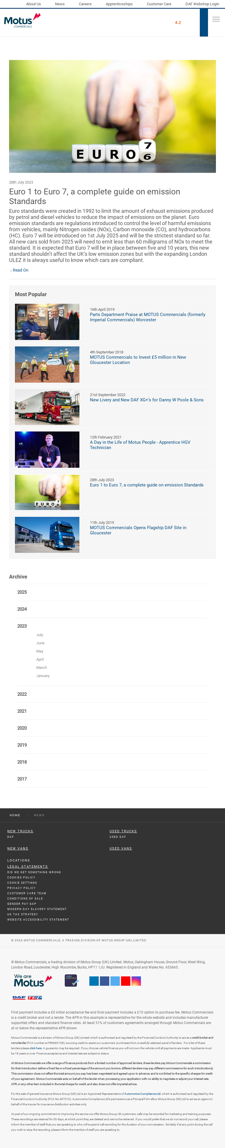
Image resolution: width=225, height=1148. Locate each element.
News (60, 4)
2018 (22, 762)
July (39, 635)
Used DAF (118, 836)
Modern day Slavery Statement (37, 909)
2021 (22, 711)
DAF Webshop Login (202, 4)
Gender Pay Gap (22, 903)
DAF (10, 836)
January (43, 676)
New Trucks (20, 831)
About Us (33, 4)
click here (36, 1048)
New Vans (17, 848)
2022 (22, 694)
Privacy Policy (21, 888)
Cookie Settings (22, 882)
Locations (18, 860)
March (41, 667)
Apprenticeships (119, 4)
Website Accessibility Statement (38, 919)
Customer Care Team (27, 893)
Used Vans (121, 848)
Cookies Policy (21, 877)
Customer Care (159, 4)
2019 (22, 745)
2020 (22, 728)
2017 (22, 779)
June (40, 643)
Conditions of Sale (25, 898)
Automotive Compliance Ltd (143, 1093)
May (39, 651)
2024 (22, 609)
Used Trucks (123, 831)
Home (15, 815)
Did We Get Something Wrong (34, 872)
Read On (20, 270)
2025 (22, 592)
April (40, 659)
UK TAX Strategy (22, 914)
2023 (22, 626)
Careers (85, 4)
